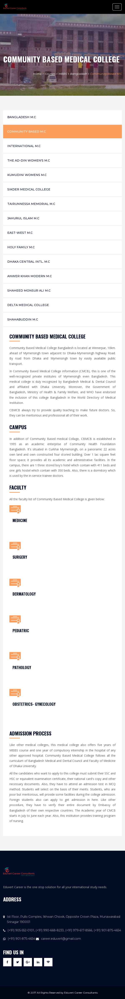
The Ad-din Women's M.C (28, 160)
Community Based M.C (106, 73)
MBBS (63, 73)
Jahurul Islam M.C (23, 218)
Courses (50, 73)
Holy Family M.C (21, 247)
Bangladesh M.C (21, 117)
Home (37, 73)
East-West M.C (20, 233)
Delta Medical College (28, 305)
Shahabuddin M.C (22, 319)
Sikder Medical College (28, 189)
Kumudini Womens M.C (27, 175)
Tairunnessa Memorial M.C (31, 204)
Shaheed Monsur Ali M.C (29, 290)
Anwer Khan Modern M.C (29, 276)
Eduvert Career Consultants (81, 992)
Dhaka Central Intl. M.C (28, 262)
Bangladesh (78, 73)
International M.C (24, 146)
